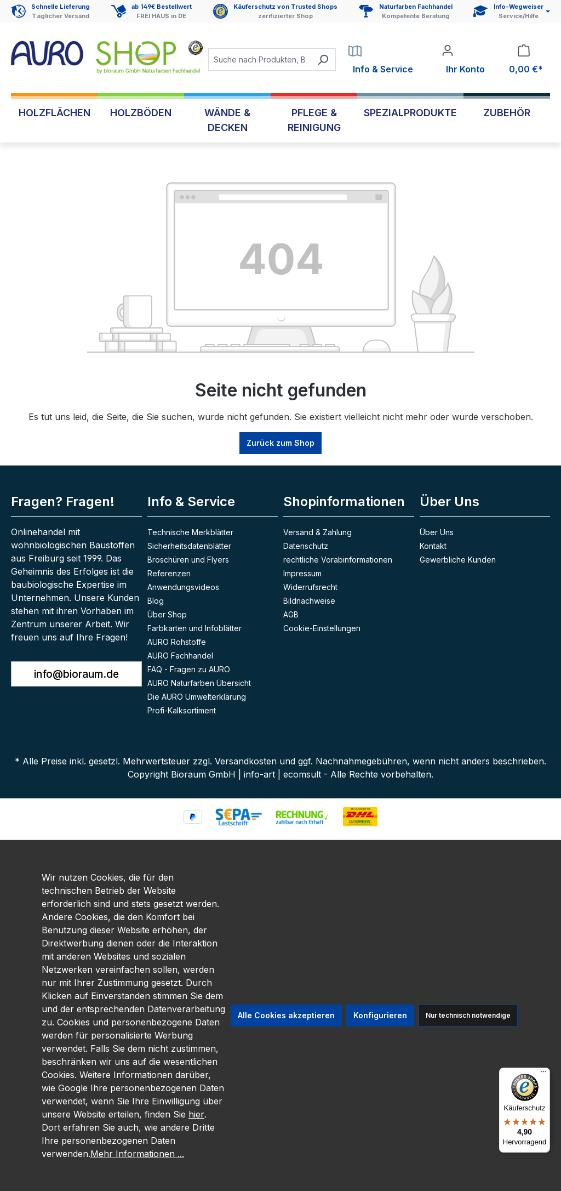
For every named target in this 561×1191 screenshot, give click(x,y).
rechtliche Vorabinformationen (337, 559)
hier (196, 1114)
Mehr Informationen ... (137, 1153)
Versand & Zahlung (317, 532)
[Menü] (543, 1074)
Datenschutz (305, 546)
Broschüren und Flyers (188, 559)
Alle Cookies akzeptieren (286, 1015)
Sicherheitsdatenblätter (189, 546)
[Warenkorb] (523, 59)
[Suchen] (323, 59)
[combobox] (259, 59)
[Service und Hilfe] (511, 11)
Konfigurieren (380, 1015)
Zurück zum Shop (280, 442)
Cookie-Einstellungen (321, 628)
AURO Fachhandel (180, 655)
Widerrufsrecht (310, 587)
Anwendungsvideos (183, 587)
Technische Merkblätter (190, 532)
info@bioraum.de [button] (76, 673)
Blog (155, 600)
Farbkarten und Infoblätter (194, 628)
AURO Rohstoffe (176, 641)
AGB (291, 614)
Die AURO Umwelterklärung (196, 696)
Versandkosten (246, 761)
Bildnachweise (309, 600)
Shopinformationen (344, 501)
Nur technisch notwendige (468, 1015)
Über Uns (449, 501)
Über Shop (167, 614)
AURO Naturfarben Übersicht (199, 683)
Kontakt (433, 546)
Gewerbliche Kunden (458, 559)
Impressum (302, 573)
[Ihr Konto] (463, 59)
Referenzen (169, 573)
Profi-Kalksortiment (181, 710)
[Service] (380, 59)
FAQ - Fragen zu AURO (188, 669)
